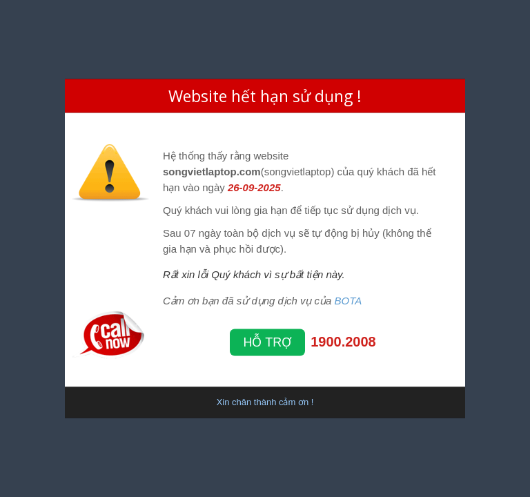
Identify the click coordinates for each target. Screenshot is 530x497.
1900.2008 (343, 341)
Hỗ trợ (268, 342)
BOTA (348, 300)
